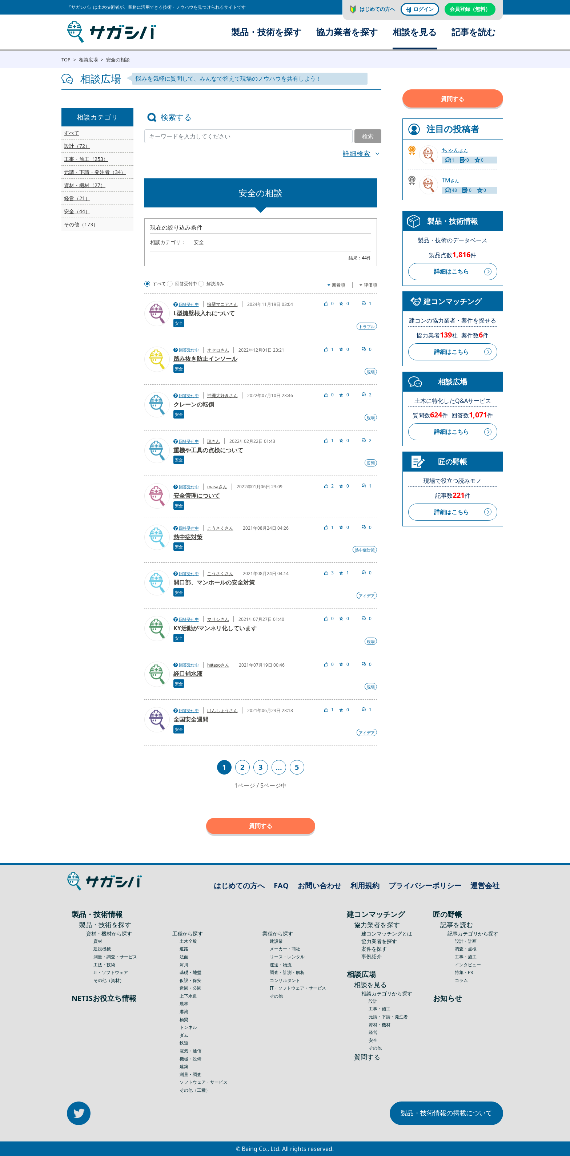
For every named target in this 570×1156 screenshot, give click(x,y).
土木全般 (188, 941)
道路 (184, 949)
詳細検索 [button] (356, 153)
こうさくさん (220, 528)
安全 (179, 323)
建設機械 (102, 949)
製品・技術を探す (266, 32)
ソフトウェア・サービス (204, 1082)
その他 (276, 996)
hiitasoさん (218, 665)
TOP (66, 59)
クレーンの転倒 (193, 404)
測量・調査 (190, 1074)
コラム (461, 980)
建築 (184, 1066)
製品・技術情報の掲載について (446, 1112)
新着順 (338, 285)
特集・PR (464, 972)
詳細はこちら (451, 271)
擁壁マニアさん (222, 304)
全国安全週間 (190, 719)
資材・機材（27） (84, 185)
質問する (260, 826)
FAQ (281, 885)
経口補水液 (187, 674)
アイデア (367, 595)
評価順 (370, 285)
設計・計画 (466, 941)
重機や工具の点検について (208, 450)
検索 (368, 136)
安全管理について (196, 496)
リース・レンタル (287, 957)
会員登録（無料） (470, 8)
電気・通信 (190, 1051)
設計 (373, 1001)
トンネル (188, 1027)
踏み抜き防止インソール (205, 359)
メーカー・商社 (285, 949)
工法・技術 (104, 965)
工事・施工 (379, 1009)
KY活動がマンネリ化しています (215, 628)
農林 (184, 1004)
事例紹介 (371, 956)
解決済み (215, 284)
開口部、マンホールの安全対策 (214, 582)
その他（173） (81, 224)
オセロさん (218, 350)
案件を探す (374, 948)
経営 (373, 1032)
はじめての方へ (377, 8)
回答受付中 (186, 284)
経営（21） (77, 198)
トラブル (367, 326)
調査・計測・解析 (287, 972)
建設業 (276, 941)
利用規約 (365, 885)
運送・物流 (281, 965)
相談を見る (415, 32)
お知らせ (447, 998)
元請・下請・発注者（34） (95, 172)
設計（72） (77, 145)
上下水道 (188, 996)
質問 (371, 463)
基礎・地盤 (190, 972)
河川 (184, 965)
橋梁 (184, 1019)
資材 (97, 941)
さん (455, 150)
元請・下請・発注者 (388, 1017)
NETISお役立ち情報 (104, 998)
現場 (371, 372)
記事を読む (473, 32)
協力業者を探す (347, 32)
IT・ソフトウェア (110, 972)
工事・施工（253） (86, 158)
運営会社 (484, 885)
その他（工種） (195, 1090)
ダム (184, 1035)
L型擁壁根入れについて (204, 313)
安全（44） (77, 211)
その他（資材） (108, 980)
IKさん (213, 441)
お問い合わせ (319, 885)
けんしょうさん (222, 710)
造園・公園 (190, 988)
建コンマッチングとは (386, 933)
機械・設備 (190, 1059)
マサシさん (218, 619)
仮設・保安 (190, 980)
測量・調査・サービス (115, 957)
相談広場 (88, 59)
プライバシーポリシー (425, 885)
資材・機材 (379, 1025)
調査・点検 (466, 949)
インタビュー (468, 965)
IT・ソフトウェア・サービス (298, 988)
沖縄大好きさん (222, 395)
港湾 (184, 1012)
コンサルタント (285, 980)
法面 (184, 957)
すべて (71, 132)
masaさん (217, 487)
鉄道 (184, 1043)
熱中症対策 (187, 537)
